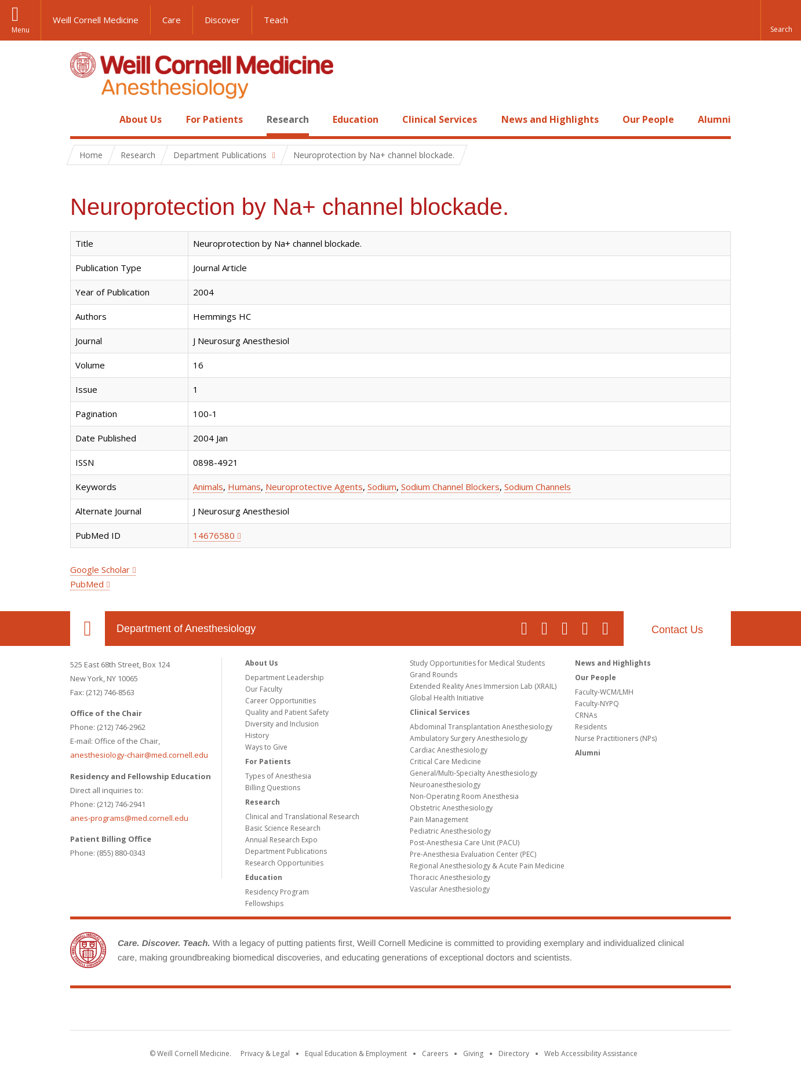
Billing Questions (272, 788)
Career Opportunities (280, 701)
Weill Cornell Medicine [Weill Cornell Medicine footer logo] (400, 1011)
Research (288, 119)
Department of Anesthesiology (186, 628)
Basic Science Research (283, 828)
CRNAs (586, 715)
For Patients (214, 119)
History (257, 735)
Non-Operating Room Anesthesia (464, 796)
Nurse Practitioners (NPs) (616, 738)
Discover (222, 19)
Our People (648, 119)
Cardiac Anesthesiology (448, 750)
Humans (244, 486)
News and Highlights (550, 119)
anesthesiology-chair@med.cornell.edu (139, 755)
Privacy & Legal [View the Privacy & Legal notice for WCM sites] (265, 1053)
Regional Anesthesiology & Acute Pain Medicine (487, 866)
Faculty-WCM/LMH (604, 692)
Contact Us (677, 630)
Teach (276, 19)
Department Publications (286, 851)
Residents (591, 727)
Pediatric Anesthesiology (450, 831)
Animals (208, 486)
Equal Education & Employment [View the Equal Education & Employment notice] (356, 1053)
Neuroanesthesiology (445, 785)
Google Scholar (100, 569)
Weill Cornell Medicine (96, 19)
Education (355, 119)
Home (83, 119)
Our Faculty (263, 689)
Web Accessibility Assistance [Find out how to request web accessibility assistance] (591, 1053)
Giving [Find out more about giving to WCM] (473, 1053)
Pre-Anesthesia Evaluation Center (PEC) (473, 854)
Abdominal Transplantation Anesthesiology (481, 727)
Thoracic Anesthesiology (450, 877)
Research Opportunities (284, 863)
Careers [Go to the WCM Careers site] (435, 1053)
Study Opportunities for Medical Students (477, 663)
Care (171, 19)
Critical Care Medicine (445, 761)
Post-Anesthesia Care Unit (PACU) (464, 843)
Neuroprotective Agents (314, 486)
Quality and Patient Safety (287, 712)
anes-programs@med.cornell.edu (129, 818)
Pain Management (439, 819)
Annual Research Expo (281, 840)
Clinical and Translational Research (302, 816)
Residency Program (277, 892)
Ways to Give (266, 747)
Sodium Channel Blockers (450, 486)
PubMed (87, 584)
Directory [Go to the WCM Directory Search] (513, 1053)
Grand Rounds (433, 675)
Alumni (714, 119)
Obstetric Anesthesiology (451, 808)
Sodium (381, 486)
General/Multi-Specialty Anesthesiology (473, 773)
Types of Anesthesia (278, 776)
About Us (140, 119)
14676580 (214, 535)
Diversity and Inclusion (282, 724)
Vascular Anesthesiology (450, 889)
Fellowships (264, 903)
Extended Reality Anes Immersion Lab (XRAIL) (483, 686)
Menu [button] (21, 30)
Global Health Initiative (447, 698)
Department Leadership (284, 677)
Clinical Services (439, 119)
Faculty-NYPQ (597, 704)
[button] (780, 20)
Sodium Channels (537, 486)
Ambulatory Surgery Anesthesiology (468, 738)
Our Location (87, 628)
